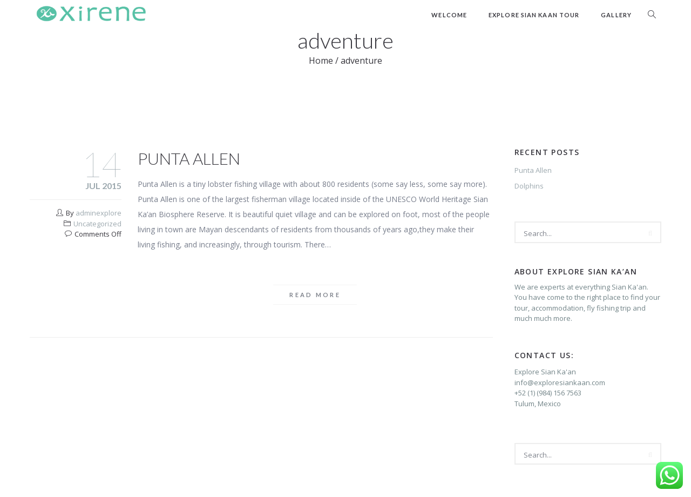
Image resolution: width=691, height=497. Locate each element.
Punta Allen (189, 158)
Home (321, 60)
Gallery (616, 14)
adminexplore (98, 213)
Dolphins (529, 186)
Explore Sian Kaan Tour (534, 14)
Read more (315, 294)
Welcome (449, 14)
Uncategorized (97, 224)
